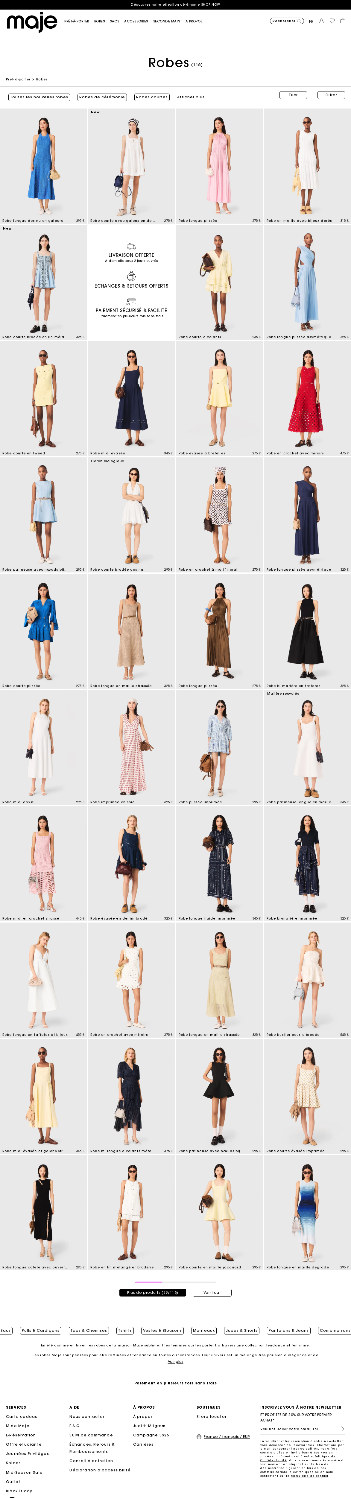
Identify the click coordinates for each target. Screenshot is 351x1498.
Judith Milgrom (149, 1426)
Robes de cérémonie (100, 95)
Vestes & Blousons (162, 1327)
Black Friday (19, 1491)
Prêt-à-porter (18, 79)
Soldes (13, 1463)
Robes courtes (149, 95)
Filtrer (331, 95)
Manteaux (204, 1327)
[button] (79, 21)
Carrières (143, 1445)
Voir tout (212, 1288)
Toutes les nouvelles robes (37, 95)
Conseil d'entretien (91, 1461)
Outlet (13, 1482)
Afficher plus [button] (188, 95)
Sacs (6, 1327)
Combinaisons (335, 1327)
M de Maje (18, 1426)
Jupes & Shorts (242, 1327)
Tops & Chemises (89, 1327)
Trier (293, 95)
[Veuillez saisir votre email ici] (302, 1429)
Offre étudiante (24, 1445)
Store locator (212, 1417)
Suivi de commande (91, 1435)
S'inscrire (340, 1429)
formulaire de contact (309, 1476)
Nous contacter (86, 1417)
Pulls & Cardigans (41, 1327)
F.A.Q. (75, 1426)
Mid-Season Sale (24, 1472)
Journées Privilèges (27, 1454)
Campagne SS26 (151, 1435)
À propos (143, 1417)
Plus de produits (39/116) (152, 1288)
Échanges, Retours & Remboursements (92, 1448)
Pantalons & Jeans (289, 1327)
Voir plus (175, 1362)
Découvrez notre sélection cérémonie (175, 4)
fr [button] (311, 21)
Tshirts (125, 1327)
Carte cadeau (22, 1417)
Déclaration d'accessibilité (99, 1470)
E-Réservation (21, 1435)
